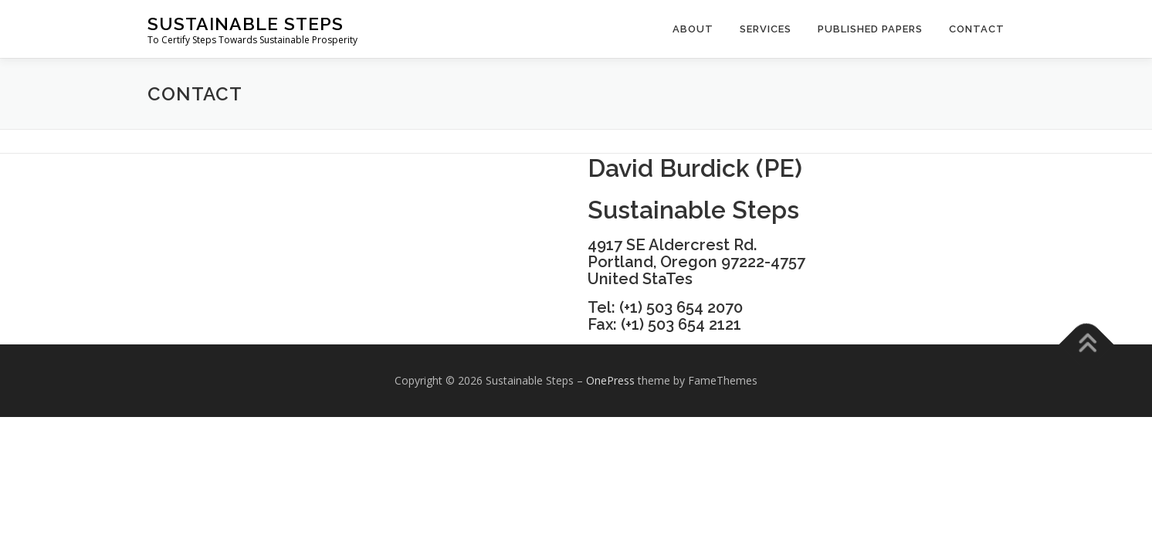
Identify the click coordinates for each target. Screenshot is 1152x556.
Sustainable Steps (245, 23)
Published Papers (870, 29)
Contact (977, 29)
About (693, 29)
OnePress (610, 380)
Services (765, 29)
